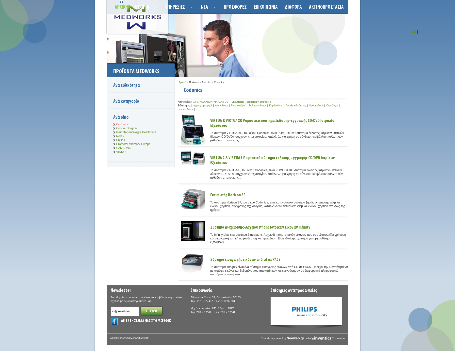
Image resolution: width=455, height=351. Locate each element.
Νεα (207, 8)
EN (421, 32)
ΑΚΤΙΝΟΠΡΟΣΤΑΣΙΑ (326, 7)
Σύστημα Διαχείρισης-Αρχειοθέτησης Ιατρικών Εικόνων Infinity (260, 227)
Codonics (122, 124)
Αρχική (182, 82)
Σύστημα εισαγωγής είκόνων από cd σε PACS (245, 259)
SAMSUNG (123, 148)
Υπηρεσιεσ (177, 8)
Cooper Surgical (126, 128)
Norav (120, 136)
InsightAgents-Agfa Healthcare (136, 132)
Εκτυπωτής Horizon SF (227, 195)
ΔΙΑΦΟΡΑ (293, 7)
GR (414, 32)
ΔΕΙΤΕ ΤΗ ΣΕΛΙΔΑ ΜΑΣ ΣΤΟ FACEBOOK (146, 321)
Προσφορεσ (235, 7)
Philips (120, 140)
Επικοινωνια (266, 7)
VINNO (121, 152)
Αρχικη (121, 7)
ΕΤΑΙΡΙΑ (144, 8)
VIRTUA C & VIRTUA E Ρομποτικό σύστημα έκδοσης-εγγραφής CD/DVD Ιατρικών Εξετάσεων (272, 160)
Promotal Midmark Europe (133, 144)
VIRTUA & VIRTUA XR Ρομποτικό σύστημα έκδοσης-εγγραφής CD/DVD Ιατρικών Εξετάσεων (272, 123)
